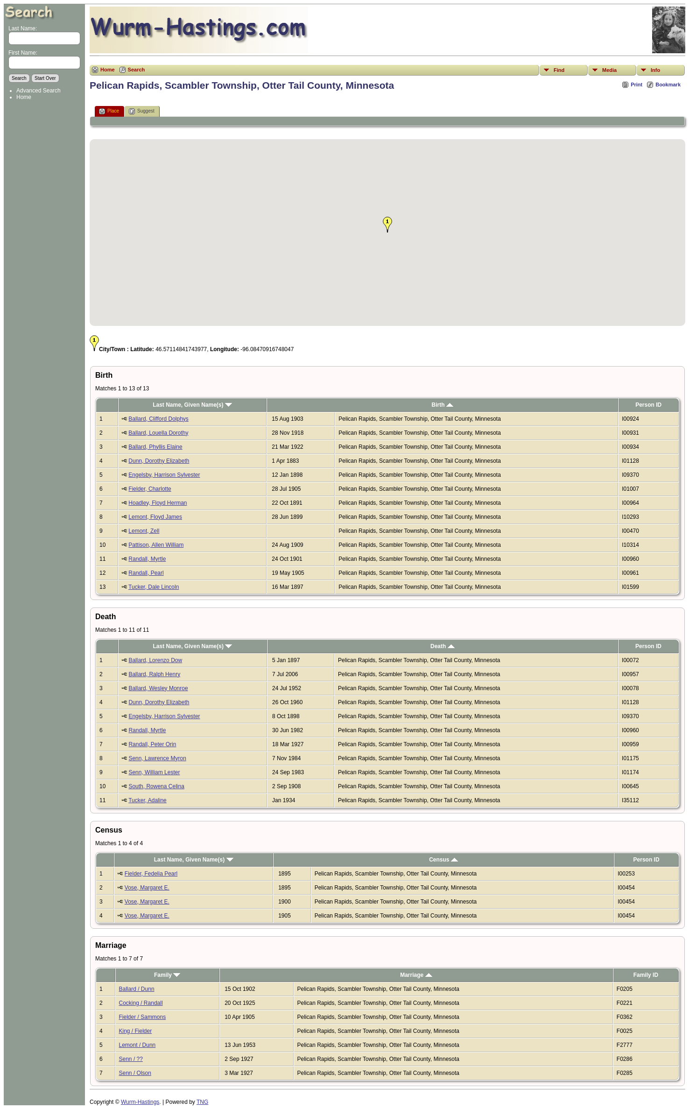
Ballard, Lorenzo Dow (155, 660)
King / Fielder (135, 1031)
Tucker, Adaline (147, 800)
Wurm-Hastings (140, 1102)
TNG (202, 1102)
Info (655, 70)
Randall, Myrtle (147, 559)
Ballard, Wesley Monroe (158, 688)
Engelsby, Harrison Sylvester (164, 475)
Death (442, 646)
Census (443, 859)
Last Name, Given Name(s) (192, 405)
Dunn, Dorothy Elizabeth (158, 461)
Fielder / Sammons (142, 1017)
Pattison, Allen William (155, 545)
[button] (387, 225)
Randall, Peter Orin (152, 744)
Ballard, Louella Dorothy (158, 433)
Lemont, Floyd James (155, 517)
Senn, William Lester (154, 772)
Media (609, 70)
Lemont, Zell (143, 531)
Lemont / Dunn (137, 1045)
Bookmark (668, 84)
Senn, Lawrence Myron (157, 758)
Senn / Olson (135, 1073)
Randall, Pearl (145, 573)
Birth (442, 405)
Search (136, 69)
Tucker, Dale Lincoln (153, 587)
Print (636, 84)
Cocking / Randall (141, 1003)
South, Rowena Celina (156, 786)
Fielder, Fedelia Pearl (151, 873)
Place (109, 111)
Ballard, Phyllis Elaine (155, 447)
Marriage (416, 975)
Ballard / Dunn (137, 989)
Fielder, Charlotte (149, 489)
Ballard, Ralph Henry (154, 674)
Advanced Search (38, 90)
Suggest (142, 111)
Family (167, 975)
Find (559, 70)
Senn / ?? (131, 1059)
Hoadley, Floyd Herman (157, 503)
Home (23, 97)
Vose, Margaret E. (147, 887)
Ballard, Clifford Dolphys (158, 419)
